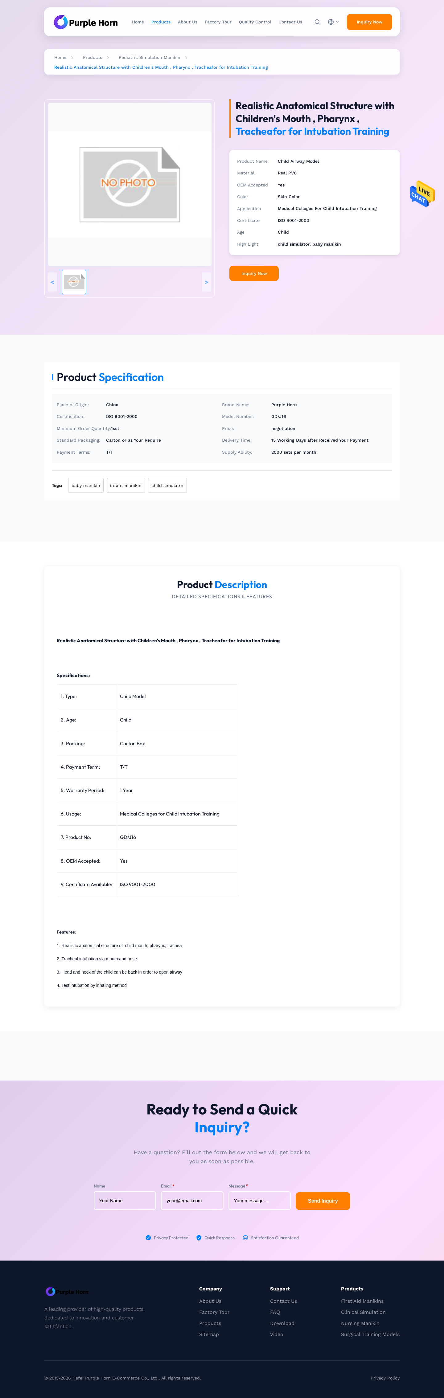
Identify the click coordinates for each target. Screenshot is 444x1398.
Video (276, 1334)
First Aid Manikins (362, 1301)
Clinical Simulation (363, 1312)
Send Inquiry (323, 1201)
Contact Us (290, 21)
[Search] (317, 22)
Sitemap (209, 1334)
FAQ (275, 1312)
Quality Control (255, 21)
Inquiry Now (254, 273)
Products (161, 21)
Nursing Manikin (360, 1323)
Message (238, 1186)
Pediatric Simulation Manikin (149, 57)
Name (99, 1186)
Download (282, 1323)
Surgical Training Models (370, 1334)
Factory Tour (218, 21)
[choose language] (333, 22)
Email (168, 1186)
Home (138, 21)
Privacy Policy (385, 1378)
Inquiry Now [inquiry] (369, 21)
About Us (187, 21)
